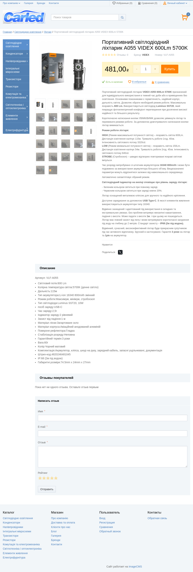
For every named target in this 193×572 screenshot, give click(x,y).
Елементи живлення (15, 553)
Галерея (28, 3)
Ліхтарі (47, 32)
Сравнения (106, 527)
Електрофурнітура (14, 557)
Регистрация (107, 522)
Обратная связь (157, 518)
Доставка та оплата (63, 522)
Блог (54, 531)
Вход (102, 518)
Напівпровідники (13, 527)
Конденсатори (11, 522)
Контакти (54, 3)
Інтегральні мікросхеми (17, 531)
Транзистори (10, 535)
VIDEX (145, 55)
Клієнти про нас (60, 527)
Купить (169, 69)
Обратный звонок (110, 531)
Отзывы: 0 (122, 55)
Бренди (41, 3)
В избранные (139, 82)
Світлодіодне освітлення (28, 32)
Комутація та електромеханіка (21, 544)
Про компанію (11, 3)
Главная (7, 32)
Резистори (9, 540)
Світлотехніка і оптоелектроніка (22, 548)
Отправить (46, 489)
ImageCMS (135, 566)
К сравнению (162, 82)
